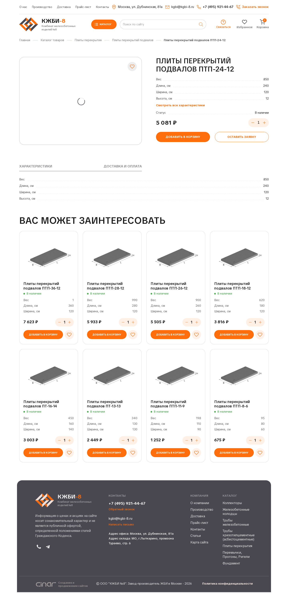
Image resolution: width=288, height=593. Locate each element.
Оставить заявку (242, 137)
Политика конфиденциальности (227, 584)
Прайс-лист (83, 7)
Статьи (195, 537)
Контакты (102, 7)
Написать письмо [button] (121, 525)
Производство (42, 7)
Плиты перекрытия (237, 547)
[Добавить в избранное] (132, 66)
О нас (23, 7)
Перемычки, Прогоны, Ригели (236, 555)
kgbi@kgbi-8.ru (120, 519)
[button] (252, 7)
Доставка (64, 7)
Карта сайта (199, 543)
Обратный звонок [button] (122, 510)
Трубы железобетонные (236, 523)
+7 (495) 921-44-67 (127, 504)
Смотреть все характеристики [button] (180, 105)
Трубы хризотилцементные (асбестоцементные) (238, 536)
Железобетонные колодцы (236, 512)
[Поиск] (201, 24)
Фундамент (231, 564)
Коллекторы (232, 504)
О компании (199, 504)
